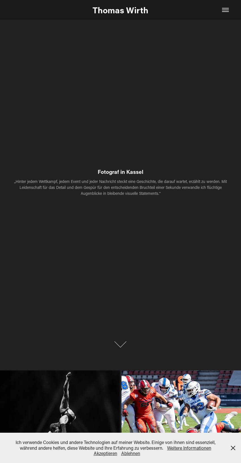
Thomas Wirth (120, 10)
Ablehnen (130, 453)
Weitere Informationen (189, 448)
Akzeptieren (105, 453)
